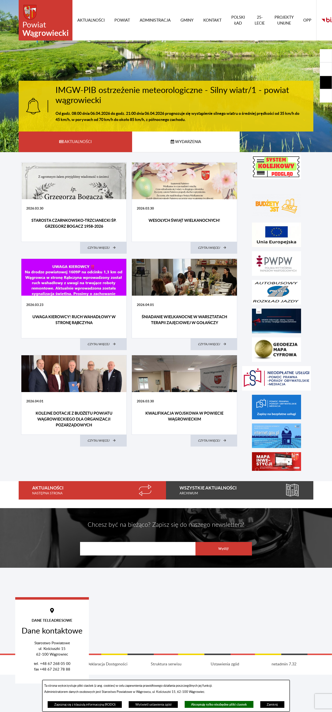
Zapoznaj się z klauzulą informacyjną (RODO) (84, 704)
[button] (276, 167)
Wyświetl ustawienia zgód (153, 704)
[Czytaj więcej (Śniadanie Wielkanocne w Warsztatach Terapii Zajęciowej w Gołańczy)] (214, 344)
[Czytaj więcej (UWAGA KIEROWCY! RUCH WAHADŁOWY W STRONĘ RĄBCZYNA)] (103, 344)
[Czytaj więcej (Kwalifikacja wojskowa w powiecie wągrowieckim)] (214, 441)
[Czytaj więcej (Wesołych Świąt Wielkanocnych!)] (214, 248)
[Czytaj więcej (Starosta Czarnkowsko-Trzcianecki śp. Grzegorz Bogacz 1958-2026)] (103, 248)
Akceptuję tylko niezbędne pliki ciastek (219, 704)
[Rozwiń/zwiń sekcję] (326, 55)
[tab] (75, 142)
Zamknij (272, 704)
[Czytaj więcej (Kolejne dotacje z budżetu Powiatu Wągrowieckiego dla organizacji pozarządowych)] (103, 441)
